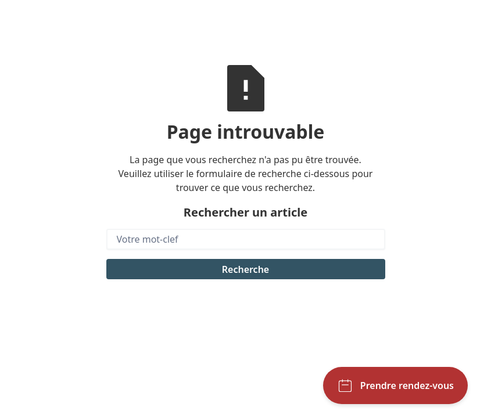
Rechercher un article (245, 212)
